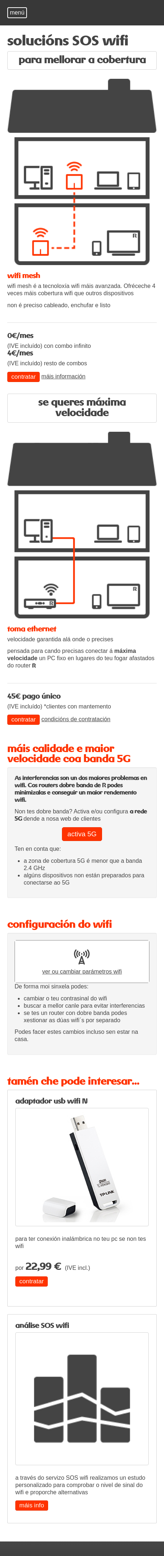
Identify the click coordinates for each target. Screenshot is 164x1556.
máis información (64, 376)
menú (17, 12)
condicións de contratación (76, 719)
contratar (23, 376)
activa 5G (82, 834)
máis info (31, 1505)
